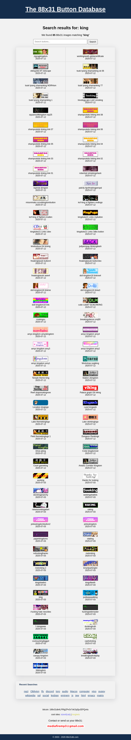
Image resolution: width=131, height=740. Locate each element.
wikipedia (30, 695)
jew (77, 695)
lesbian (55, 695)
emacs (91, 695)
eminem (65, 695)
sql (38, 695)
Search (93, 42)
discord (50, 691)
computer (84, 691)
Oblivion (34, 691)
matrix (100, 695)
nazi (26, 691)
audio (65, 691)
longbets (76, 714)
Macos (73, 691)
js (72, 695)
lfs (42, 691)
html (83, 695)
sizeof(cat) (65, 714)
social (46, 695)
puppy (101, 691)
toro (58, 691)
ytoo (94, 691)
